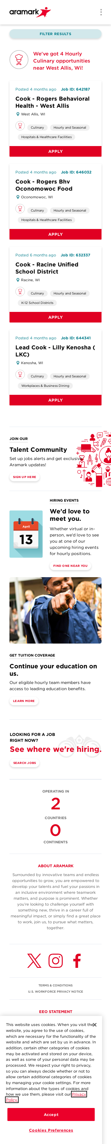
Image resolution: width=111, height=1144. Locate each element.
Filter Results (55, 34)
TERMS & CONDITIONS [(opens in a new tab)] (55, 985)
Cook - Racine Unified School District (46, 268)
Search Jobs (24, 763)
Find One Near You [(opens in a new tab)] (70, 565)
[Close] (94, 1033)
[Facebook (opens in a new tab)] (77, 961)
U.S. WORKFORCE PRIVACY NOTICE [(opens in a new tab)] (55, 991)
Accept (51, 1122)
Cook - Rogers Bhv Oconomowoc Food (44, 185)
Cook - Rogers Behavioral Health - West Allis (52, 102)
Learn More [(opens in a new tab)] (24, 701)
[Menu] (99, 12)
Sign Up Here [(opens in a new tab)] (24, 477)
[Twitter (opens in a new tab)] (34, 961)
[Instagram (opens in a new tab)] (56, 961)
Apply (55, 151)
